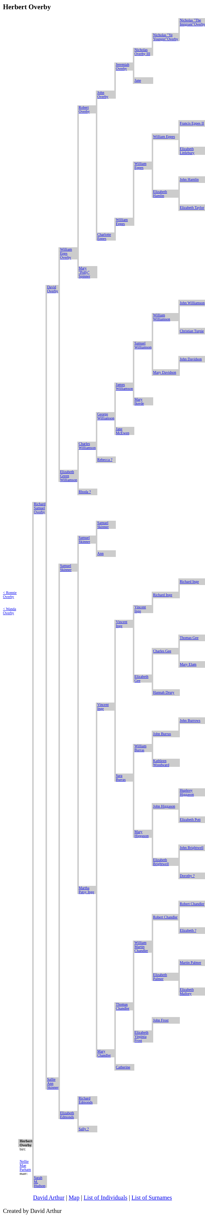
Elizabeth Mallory (187, 991)
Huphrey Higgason (187, 792)
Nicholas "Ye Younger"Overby (165, 37)
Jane (137, 80)
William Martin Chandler (141, 947)
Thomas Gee (189, 638)
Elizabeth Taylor (192, 207)
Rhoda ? (85, 492)
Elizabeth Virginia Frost (141, 1036)
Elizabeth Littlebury (187, 151)
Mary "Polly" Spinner (84, 272)
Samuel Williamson (142, 345)
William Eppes (164, 137)
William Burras (140, 748)
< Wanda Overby (9, 611)
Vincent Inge (140, 609)
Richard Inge (189, 581)
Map (73, 1197)
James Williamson (124, 386)
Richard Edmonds (86, 1100)
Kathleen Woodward (161, 763)
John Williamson (192, 303)
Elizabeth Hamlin (160, 194)
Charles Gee (162, 651)
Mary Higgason (141, 834)
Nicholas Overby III (142, 52)
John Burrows (190, 720)
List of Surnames (151, 1197)
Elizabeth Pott (190, 819)
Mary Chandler (104, 1053)
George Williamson (105, 416)
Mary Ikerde (139, 401)
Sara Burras (121, 778)
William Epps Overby (66, 253)
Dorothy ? (187, 876)
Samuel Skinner (103, 525)
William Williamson (161, 317)
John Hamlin (189, 179)
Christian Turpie (192, 331)
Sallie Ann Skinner (52, 1083)
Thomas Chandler (123, 1006)
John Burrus (162, 734)
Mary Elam (188, 664)
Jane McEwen (122, 431)
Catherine (123, 1067)
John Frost (161, 1020)
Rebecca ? (104, 460)
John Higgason (164, 806)
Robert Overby (84, 109)
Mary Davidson (165, 372)
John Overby (102, 95)
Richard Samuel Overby (40, 508)
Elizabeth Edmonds (67, 1115)
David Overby (52, 289)
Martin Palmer (190, 962)
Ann (100, 553)
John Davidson (191, 359)
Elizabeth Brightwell (161, 862)
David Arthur (48, 1197)
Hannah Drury (163, 692)
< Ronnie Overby (10, 595)
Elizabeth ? (188, 930)
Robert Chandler (192, 904)
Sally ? (84, 1129)
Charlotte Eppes (104, 236)
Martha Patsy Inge (86, 890)
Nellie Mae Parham (25, 1165)
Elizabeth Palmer (160, 977)
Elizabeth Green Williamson (68, 476)
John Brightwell (192, 848)
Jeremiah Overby (122, 66)
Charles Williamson (87, 446)
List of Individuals (105, 1197)
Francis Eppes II (192, 123)
